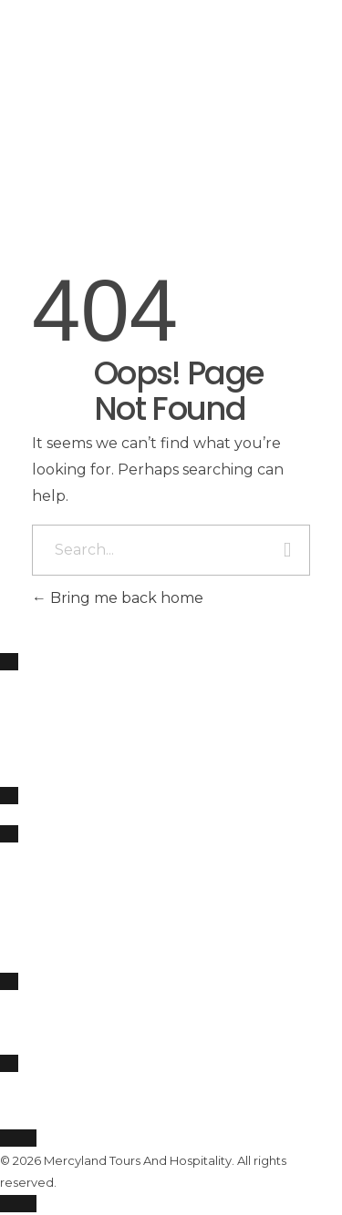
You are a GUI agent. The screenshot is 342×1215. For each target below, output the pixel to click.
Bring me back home (117, 598)
